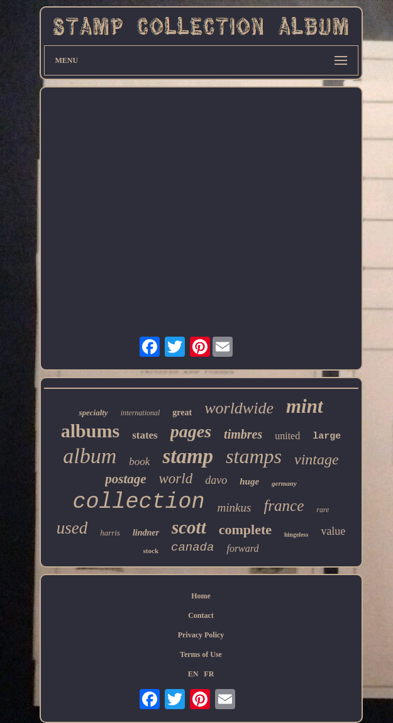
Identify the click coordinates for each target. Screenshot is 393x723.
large (327, 436)
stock (150, 550)
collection (139, 502)
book (139, 462)
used (72, 527)
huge (249, 481)
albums (90, 430)
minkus (235, 507)
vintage (316, 459)
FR (209, 674)
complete (245, 529)
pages (190, 431)
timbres (243, 434)
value (333, 531)
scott (189, 527)
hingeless (296, 534)
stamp (187, 456)
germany (284, 483)
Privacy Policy (201, 635)
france (283, 505)
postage (125, 478)
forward (242, 548)
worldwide (239, 408)
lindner (146, 532)
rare (322, 509)
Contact (201, 615)
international (140, 412)
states (145, 435)
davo (216, 480)
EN (193, 674)
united (287, 435)
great (182, 412)
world (176, 478)
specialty (93, 412)
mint (304, 406)
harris (110, 532)
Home (201, 595)
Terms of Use (201, 654)
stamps (254, 456)
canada (192, 547)
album (89, 456)
